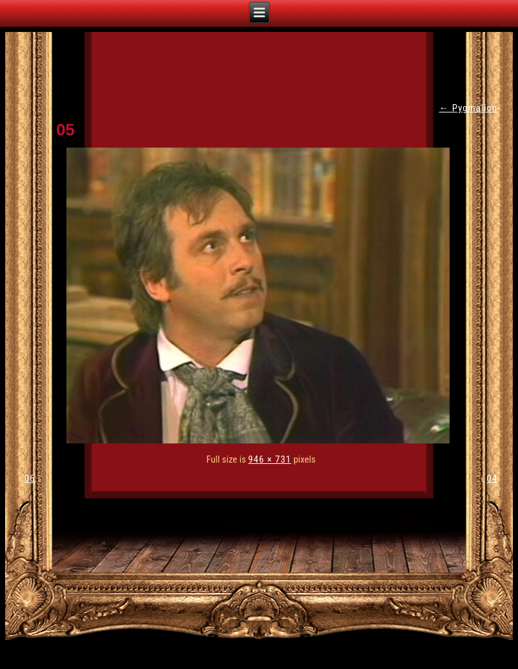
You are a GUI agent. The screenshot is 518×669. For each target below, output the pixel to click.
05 (65, 129)
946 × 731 (269, 459)
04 (492, 478)
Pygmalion (468, 108)
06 (29, 478)
